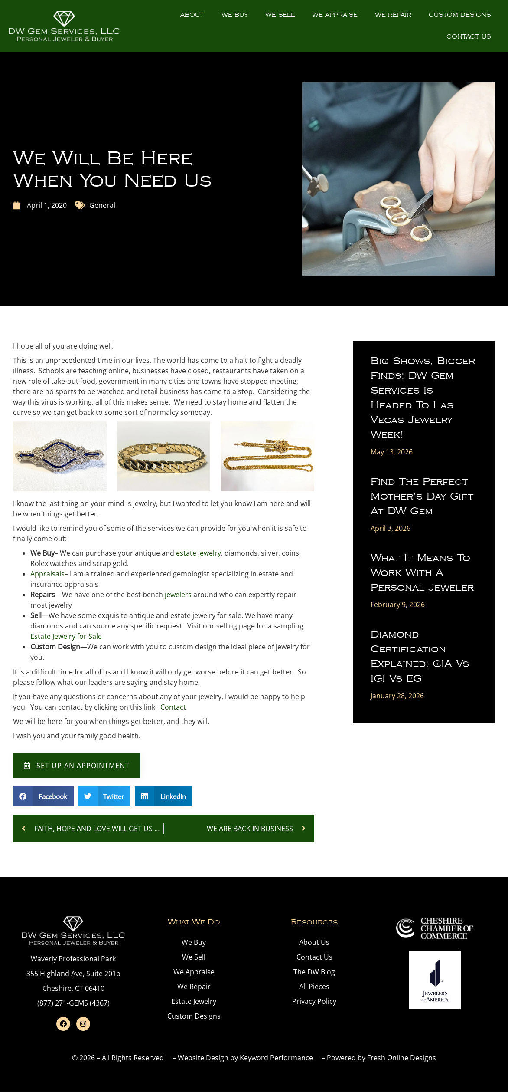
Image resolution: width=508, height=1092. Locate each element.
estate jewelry (198, 553)
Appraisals (47, 574)
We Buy (234, 15)
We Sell (280, 15)
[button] (43, 796)
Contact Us (468, 36)
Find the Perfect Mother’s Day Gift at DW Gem (422, 496)
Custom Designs (460, 15)
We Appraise (335, 15)
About (192, 15)
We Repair (393, 15)
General (102, 205)
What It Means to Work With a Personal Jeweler (422, 572)
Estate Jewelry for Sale (66, 636)
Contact (173, 707)
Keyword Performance (276, 1057)
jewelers (178, 594)
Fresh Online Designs (401, 1057)
